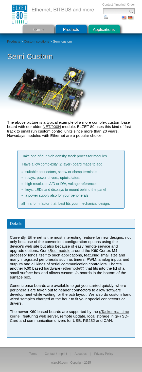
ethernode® (73, 268)
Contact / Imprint (113, 4)
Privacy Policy (103, 354)
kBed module (59, 250)
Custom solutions (36, 41)
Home (38, 29)
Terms (33, 354)
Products (71, 29)
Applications (104, 29)
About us (80, 354)
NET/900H (52, 126)
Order (131, 4)
